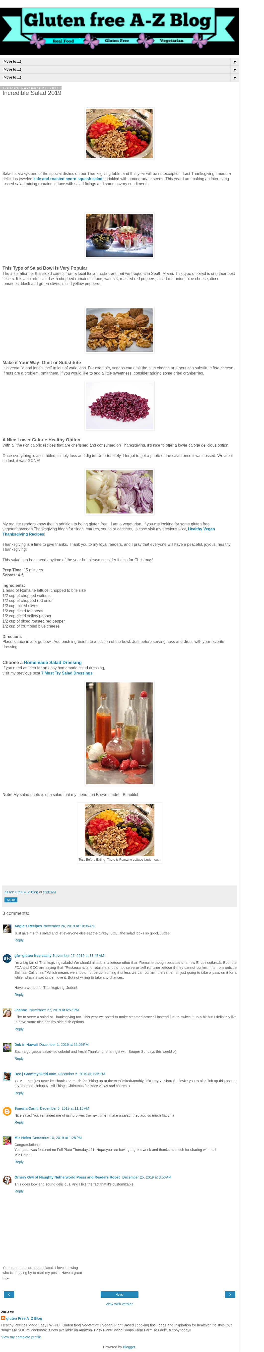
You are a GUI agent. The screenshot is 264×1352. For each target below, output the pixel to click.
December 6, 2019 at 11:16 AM (64, 1108)
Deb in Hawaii (26, 1045)
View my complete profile (21, 1337)
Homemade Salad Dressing (53, 662)
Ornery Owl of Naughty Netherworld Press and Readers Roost (67, 1177)
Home (120, 1294)
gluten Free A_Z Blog (24, 1318)
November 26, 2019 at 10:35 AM (69, 926)
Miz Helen (22, 1138)
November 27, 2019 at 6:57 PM (54, 1010)
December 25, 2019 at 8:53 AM (146, 1177)
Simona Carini (26, 1108)
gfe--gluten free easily (33, 956)
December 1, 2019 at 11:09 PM (64, 1045)
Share (11, 900)
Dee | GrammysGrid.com (35, 1074)
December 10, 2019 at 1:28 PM (57, 1138)
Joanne (21, 1010)
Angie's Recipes (28, 926)
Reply (19, 940)
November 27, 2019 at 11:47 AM (78, 956)
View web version (119, 1304)
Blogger (129, 1347)
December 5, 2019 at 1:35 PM (81, 1074)
